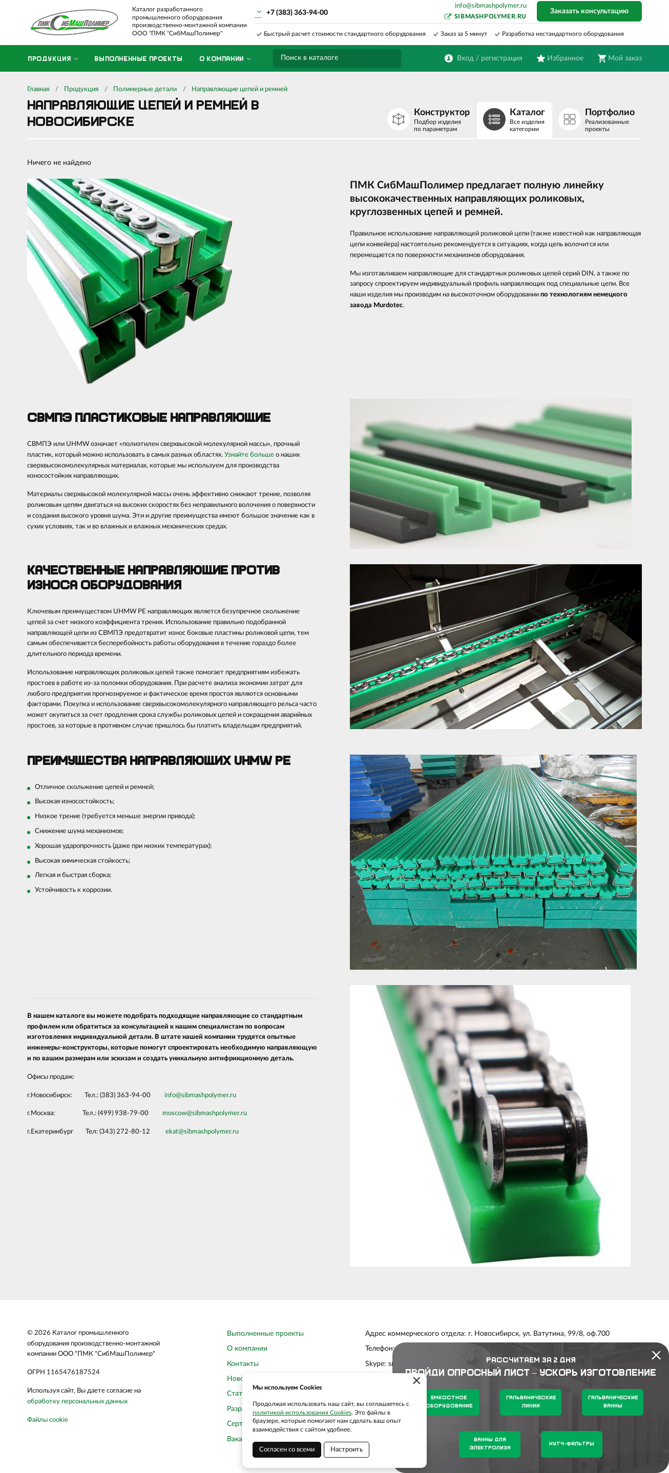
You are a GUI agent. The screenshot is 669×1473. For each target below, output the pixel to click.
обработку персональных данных (77, 1401)
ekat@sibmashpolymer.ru (202, 1131)
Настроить (346, 1449)
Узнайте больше (249, 455)
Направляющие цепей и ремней (239, 89)
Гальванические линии (531, 1402)
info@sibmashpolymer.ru (491, 6)
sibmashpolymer (204, 1095)
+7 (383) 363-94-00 (297, 12)
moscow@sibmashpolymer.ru (204, 1113)
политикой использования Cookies (302, 1413)
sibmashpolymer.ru (490, 16)
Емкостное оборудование (449, 1402)
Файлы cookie (47, 1420)
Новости (241, 1378)
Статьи (238, 1393)
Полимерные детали (145, 89)
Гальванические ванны (613, 1402)
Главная (38, 89)
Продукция (81, 89)
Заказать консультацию (589, 11)
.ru (232, 1095)
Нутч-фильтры (571, 1444)
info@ (172, 1095)
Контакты (243, 1364)
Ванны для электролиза (490, 1444)
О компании (247, 1348)
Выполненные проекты (265, 1333)
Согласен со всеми (287, 1449)
